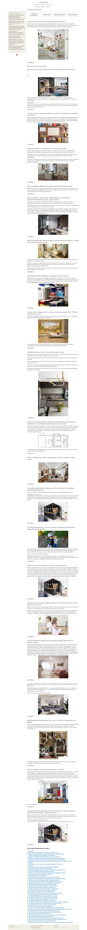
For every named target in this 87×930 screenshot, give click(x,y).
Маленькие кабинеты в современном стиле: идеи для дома (46, 148)
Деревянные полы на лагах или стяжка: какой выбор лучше (42, 887)
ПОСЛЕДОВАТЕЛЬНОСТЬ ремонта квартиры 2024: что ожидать (43, 896)
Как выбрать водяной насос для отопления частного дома (42, 900)
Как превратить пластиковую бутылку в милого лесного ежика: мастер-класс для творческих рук (50, 861)
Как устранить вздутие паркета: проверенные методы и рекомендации (44, 912)
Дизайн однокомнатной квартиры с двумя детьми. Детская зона (48, 276)
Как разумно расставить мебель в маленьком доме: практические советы (51, 69)
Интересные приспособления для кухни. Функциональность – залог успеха (16, 23)
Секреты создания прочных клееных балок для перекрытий (41, 855)
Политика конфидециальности (35, 927)
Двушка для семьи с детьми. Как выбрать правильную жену (46, 565)
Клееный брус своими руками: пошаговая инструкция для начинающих (44, 856)
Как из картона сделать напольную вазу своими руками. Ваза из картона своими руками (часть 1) (16, 47)
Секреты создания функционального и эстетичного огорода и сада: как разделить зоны (17, 33)
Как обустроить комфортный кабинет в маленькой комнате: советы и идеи (45, 881)
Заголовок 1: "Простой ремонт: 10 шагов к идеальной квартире (43, 897)
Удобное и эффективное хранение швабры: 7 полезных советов (43, 885)
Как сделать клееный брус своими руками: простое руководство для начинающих (46, 858)
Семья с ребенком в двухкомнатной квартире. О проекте (45, 769)
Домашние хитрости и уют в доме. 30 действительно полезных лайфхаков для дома (48, 919)
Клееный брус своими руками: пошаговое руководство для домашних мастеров (46, 853)
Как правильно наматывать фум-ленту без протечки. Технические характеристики (47, 914)
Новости (43, 6)
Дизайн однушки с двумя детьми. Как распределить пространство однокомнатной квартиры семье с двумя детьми (48, 199)
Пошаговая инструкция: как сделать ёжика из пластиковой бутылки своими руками (46, 859)
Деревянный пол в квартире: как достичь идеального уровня (42, 890)
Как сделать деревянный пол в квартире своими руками (41, 891)
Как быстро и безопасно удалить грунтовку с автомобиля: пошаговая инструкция (47, 869)
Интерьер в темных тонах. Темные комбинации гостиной (45, 352)
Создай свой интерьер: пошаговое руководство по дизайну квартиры (44, 877)
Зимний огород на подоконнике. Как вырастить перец (41, 906)
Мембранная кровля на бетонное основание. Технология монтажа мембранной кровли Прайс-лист (51, 922)
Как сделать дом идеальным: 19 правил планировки (40, 868)
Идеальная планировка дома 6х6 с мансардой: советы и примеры (44, 866)
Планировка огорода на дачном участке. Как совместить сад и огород (44, 910)
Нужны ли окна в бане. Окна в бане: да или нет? (40, 913)
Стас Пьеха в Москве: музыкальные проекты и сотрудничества (43, 898)
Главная (37, 6)
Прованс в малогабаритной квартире (33, 14)
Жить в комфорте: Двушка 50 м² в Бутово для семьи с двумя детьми (49, 186)
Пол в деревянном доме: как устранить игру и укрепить (41, 916)
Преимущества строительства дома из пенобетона (40, 874)
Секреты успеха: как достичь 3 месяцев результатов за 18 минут (43, 894)
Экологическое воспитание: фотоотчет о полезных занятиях (42, 920)
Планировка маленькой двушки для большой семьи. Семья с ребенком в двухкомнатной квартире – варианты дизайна (51, 812)
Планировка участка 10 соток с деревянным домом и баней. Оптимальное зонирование (48, 901)
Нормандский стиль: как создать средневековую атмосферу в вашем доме (45, 864)
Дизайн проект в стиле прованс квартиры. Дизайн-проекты (46, 22)
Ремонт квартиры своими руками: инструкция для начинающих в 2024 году (45, 893)
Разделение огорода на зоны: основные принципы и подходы (42, 904)
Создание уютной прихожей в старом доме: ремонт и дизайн (42, 884)
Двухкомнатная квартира (59, 14)
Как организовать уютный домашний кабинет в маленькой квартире (44, 880)
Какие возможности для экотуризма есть (38, 875)
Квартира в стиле (46, 14)
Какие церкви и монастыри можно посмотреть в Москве (41, 871)
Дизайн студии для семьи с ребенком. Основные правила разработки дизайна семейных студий (50, 909)
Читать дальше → (31, 62)
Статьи (48, 6)
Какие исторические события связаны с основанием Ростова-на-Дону (44, 882)
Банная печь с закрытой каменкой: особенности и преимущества (42, 852)
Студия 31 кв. (31, 851)
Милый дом (43, 2)
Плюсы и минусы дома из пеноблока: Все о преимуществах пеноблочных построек (47, 872)
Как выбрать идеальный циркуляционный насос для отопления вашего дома (46, 917)
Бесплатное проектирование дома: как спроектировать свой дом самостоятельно (47, 878)
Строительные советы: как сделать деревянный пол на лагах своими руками (46, 907)
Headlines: (30, 862)
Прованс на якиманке (72, 14)
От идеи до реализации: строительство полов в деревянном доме (44, 888)
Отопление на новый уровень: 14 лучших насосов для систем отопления (45, 903)
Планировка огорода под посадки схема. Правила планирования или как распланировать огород (17, 28)
